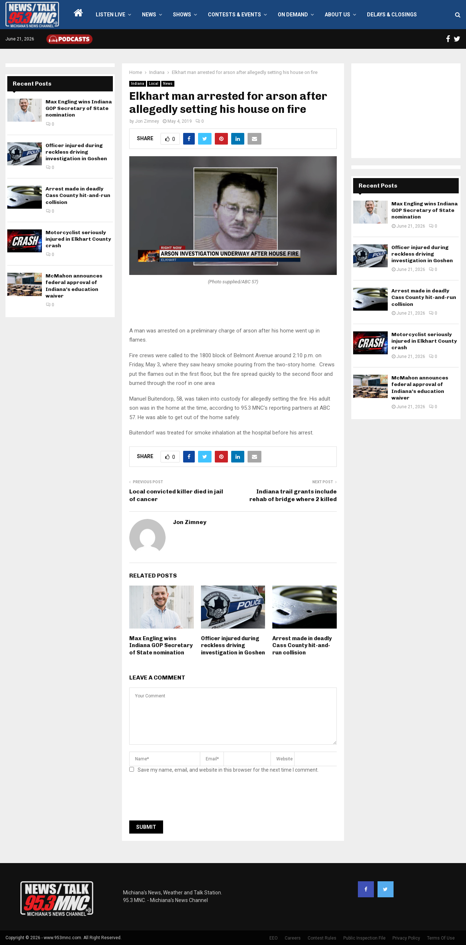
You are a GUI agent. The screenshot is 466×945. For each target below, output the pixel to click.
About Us (337, 14)
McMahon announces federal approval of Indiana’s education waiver (74, 286)
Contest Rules (322, 938)
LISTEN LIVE (110, 14)
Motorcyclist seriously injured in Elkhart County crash (78, 239)
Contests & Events (234, 14)
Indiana (137, 84)
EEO (273, 938)
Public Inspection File (364, 938)
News (149, 14)
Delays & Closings (392, 14)
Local (153, 84)
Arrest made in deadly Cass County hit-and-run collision (302, 645)
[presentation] (184, 799)
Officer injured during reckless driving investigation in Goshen (233, 645)
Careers (293, 938)
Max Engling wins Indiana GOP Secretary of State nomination (161, 645)
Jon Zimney (147, 121)
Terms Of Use (441, 938)
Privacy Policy (406, 938)
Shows (182, 14)
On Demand (293, 14)
